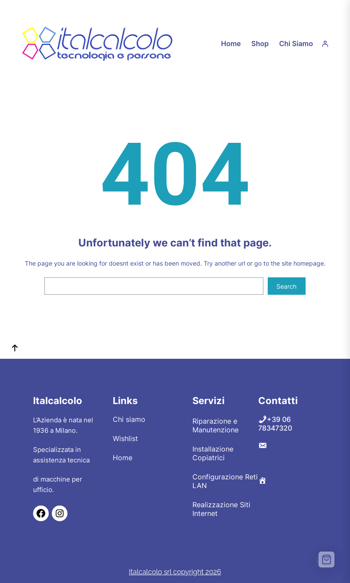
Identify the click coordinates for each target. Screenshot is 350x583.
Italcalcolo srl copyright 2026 (175, 572)
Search (286, 286)
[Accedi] (325, 43)
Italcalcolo (57, 400)
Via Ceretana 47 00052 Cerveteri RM (290, 489)
